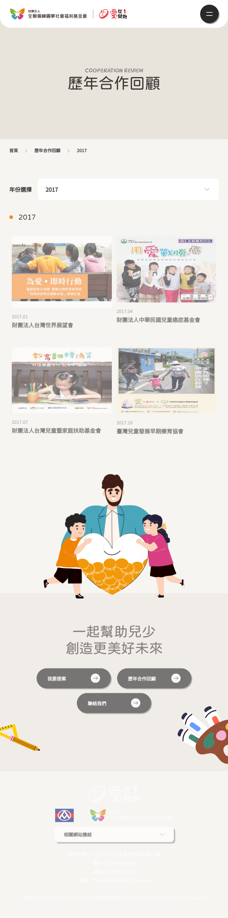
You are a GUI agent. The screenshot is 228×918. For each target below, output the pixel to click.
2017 (52, 189)
